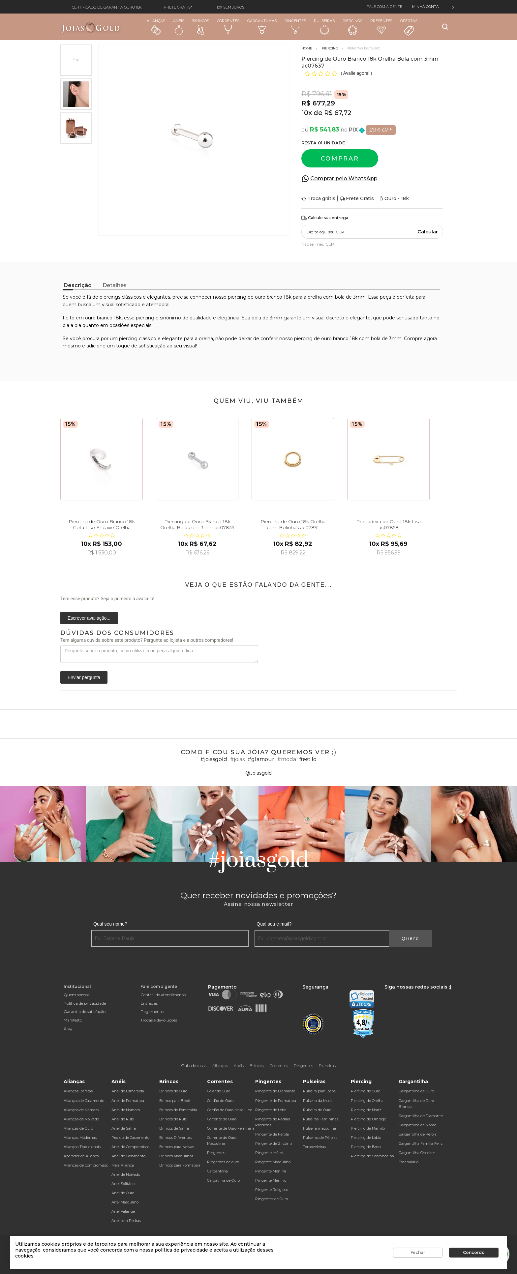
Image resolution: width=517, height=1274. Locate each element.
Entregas (149, 1003)
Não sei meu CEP (317, 244)
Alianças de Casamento (84, 1100)
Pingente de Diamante (275, 1091)
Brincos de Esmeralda (178, 1110)
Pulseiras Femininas (320, 1119)
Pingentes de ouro (223, 1162)
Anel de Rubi (122, 1119)
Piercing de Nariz (366, 1110)
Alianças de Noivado (81, 1119)
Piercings (352, 26)
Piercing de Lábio (366, 1137)
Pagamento (152, 1011)
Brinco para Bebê (174, 1100)
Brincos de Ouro (173, 1091)
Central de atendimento (163, 994)
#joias (237, 759)
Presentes (381, 26)
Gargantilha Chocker (417, 1152)
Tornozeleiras (314, 1146)
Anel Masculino (124, 1202)
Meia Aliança (122, 1165)
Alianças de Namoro (81, 1110)
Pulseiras (324, 26)
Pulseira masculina (319, 1128)
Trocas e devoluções (158, 1020)
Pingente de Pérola (272, 1134)
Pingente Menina (270, 1171)
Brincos (200, 26)
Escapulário (408, 1162)
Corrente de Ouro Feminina (231, 1128)
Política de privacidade (85, 1003)
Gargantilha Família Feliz (420, 1143)
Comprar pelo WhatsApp (344, 178)
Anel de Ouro (122, 1193)
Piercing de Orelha (367, 1100)
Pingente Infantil (270, 1152)
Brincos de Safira (174, 1128)
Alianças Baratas (78, 1091)
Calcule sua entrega (324, 218)
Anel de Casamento (128, 1156)
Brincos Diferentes (175, 1137)
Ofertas (408, 27)
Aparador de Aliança (81, 1156)
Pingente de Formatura (275, 1100)
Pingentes (295, 26)
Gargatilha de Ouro (223, 1180)
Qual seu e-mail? (274, 924)
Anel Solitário (123, 1183)
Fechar (418, 1252)
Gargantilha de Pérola (418, 1134)
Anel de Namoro (125, 1110)
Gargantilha (217, 1171)
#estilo (308, 759)
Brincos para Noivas (176, 1146)
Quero (410, 938)
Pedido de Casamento (130, 1137)
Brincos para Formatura (179, 1165)
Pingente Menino (270, 1180)
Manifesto (73, 1020)
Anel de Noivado (125, 1174)
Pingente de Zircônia (273, 1143)
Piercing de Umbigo (368, 1119)
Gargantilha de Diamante (421, 1115)
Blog (68, 1028)
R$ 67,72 (337, 113)
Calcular (427, 232)
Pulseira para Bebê (319, 1091)
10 (306, 113)
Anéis (178, 26)
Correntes (228, 26)
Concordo (474, 1252)
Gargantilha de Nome (417, 1125)
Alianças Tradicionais (82, 1146)
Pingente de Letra (271, 1110)
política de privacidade (181, 1250)
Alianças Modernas (80, 1137)
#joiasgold (213, 759)
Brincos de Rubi (173, 1119)
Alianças (156, 26)
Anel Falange (123, 1211)
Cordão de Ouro (220, 1100)
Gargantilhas (262, 26)
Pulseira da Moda (318, 1100)
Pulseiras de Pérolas (320, 1137)
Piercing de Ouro (365, 1091)
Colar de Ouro (218, 1091)
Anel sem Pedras (126, 1220)
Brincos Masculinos (176, 1156)
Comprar (340, 158)
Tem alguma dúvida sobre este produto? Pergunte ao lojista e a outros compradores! (146, 640)
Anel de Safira (123, 1128)
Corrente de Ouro (221, 1119)
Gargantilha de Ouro (416, 1091)
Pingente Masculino (272, 1162)
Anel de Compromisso (130, 1146)
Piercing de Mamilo (368, 1128)
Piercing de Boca (366, 1146)
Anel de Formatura (127, 1100)
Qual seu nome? (110, 924)
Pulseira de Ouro (317, 1110)
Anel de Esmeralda (127, 1091)
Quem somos (76, 994)
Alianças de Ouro (78, 1128)
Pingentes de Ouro (271, 1199)
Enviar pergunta (84, 677)
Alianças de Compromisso (86, 1165)
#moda (286, 759)
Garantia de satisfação (85, 1011)
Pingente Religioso (271, 1189)
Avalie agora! (357, 73)
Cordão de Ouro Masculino (229, 1110)
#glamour (261, 759)
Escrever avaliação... (89, 618)
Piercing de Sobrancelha (372, 1156)
